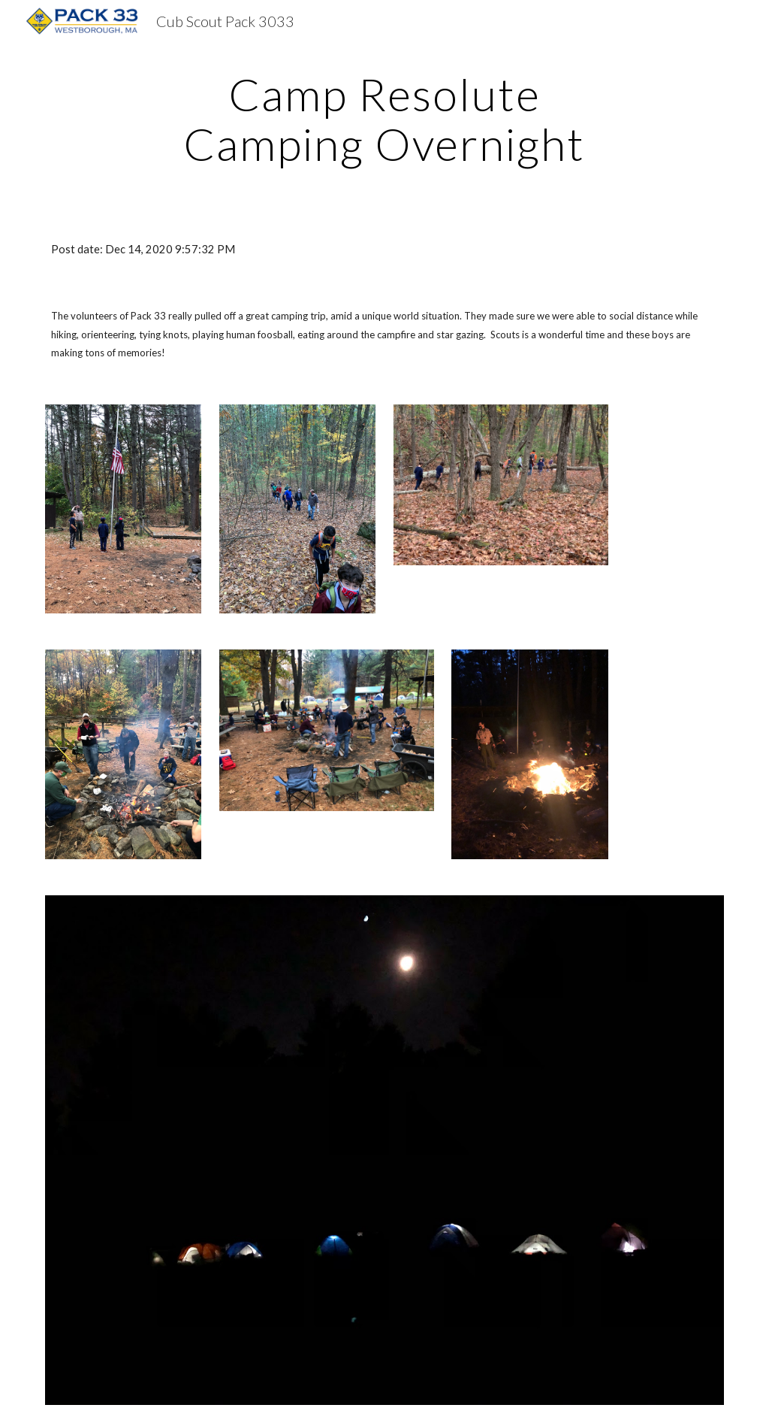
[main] (384, 118)
